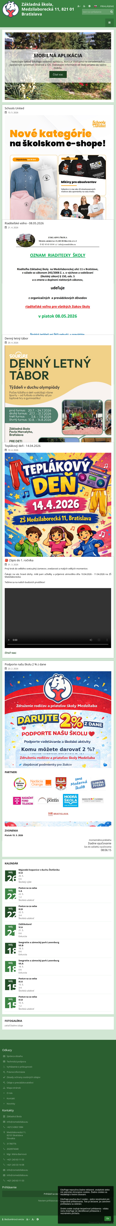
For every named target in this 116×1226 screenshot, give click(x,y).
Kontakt (11, 1098)
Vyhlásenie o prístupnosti (19, 1066)
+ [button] (78, 6)
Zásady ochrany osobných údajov (23, 1077)
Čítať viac (10, 653)
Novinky (11, 1103)
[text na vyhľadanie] (98, 12)
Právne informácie (16, 1071)
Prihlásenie (107, 6)
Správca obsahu (15, 1056)
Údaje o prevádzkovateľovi (20, 1082)
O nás (9, 1093)
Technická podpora (16, 1061)
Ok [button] (107, 1218)
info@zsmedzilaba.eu (17, 1121)
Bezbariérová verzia (13, 1219)
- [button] (84, 6)
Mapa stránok (14, 1087)
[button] (95, 6)
